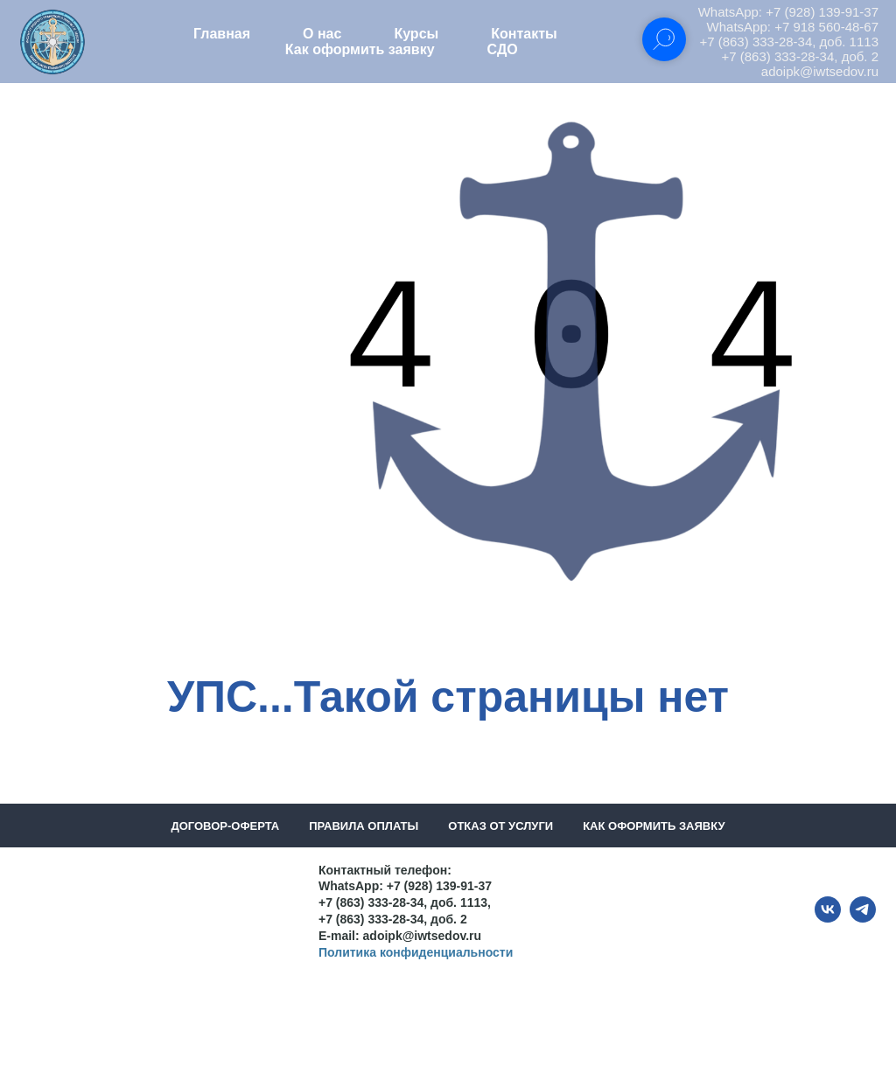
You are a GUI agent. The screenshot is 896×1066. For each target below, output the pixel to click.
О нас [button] (322, 33)
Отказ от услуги (500, 826)
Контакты (523, 33)
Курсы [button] (416, 33)
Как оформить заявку (360, 49)
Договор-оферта (225, 826)
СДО (502, 49)
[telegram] (863, 917)
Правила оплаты (363, 826)
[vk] (828, 917)
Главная (221, 33)
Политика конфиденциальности (415, 952)
